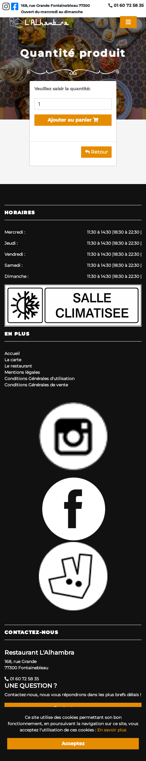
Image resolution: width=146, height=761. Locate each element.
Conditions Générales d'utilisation (39, 378)
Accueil (12, 353)
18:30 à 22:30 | (127, 232)
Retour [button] (96, 152)
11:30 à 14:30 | (100, 232)
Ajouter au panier (73, 120)
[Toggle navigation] (128, 22)
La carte (12, 359)
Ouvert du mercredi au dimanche (52, 12)
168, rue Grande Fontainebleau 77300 (55, 5)
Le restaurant (18, 366)
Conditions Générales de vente (36, 385)
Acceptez (73, 743)
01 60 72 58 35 (126, 5)
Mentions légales (22, 372)
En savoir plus (111, 730)
